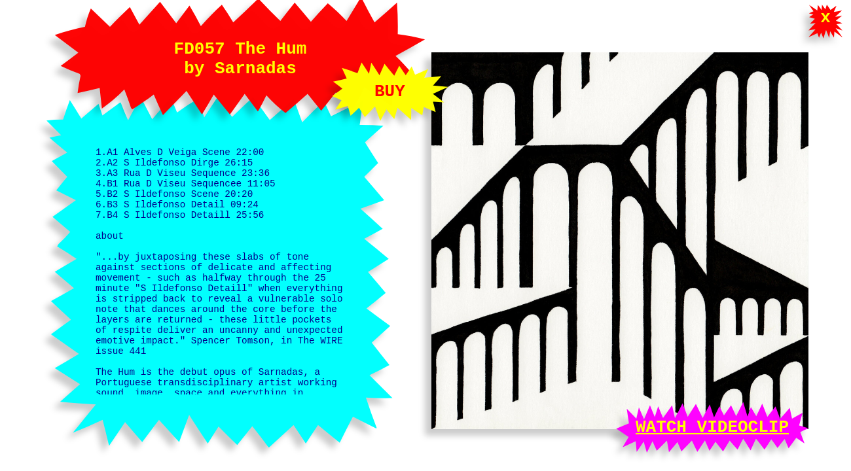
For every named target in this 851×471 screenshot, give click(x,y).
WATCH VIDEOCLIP (712, 425)
